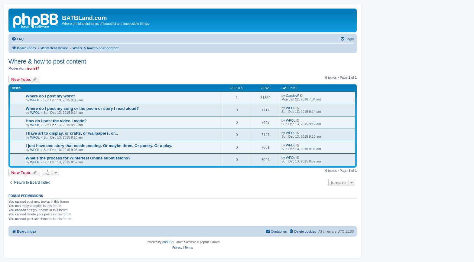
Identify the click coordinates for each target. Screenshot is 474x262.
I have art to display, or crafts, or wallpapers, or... (72, 133)
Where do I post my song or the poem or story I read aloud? (82, 108)
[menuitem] (17, 39)
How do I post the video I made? (56, 121)
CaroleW (292, 95)
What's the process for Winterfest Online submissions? (78, 158)
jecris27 (33, 68)
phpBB (166, 242)
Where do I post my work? (50, 96)
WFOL (35, 100)
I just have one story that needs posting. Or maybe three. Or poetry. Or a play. (99, 145)
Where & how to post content (47, 61)
